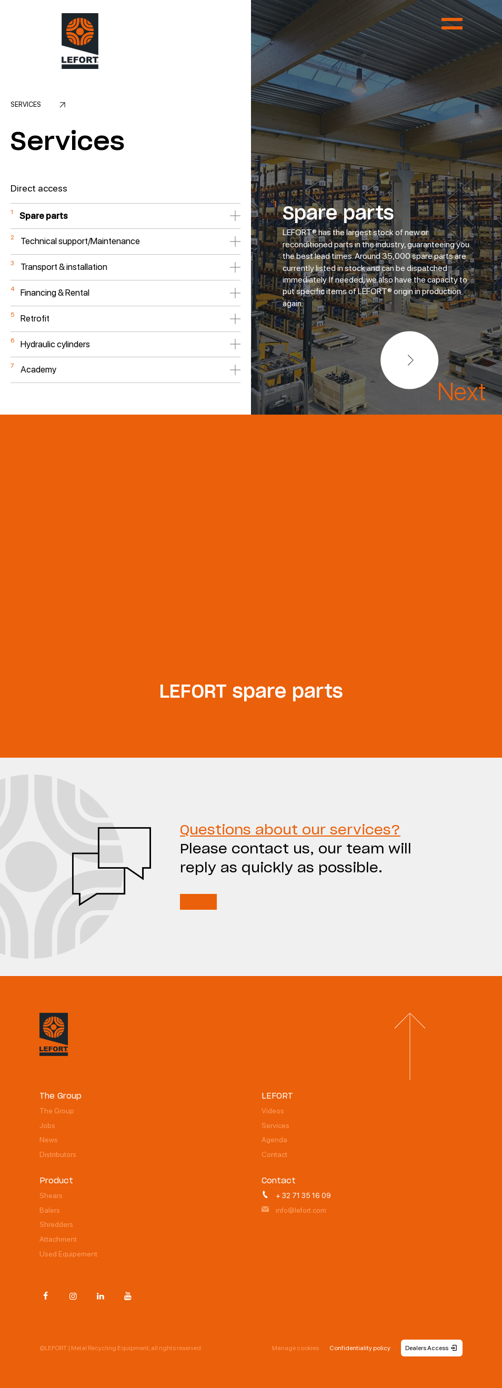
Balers (49, 1210)
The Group (56, 1111)
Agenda (274, 1139)
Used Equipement (68, 1254)
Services (275, 1125)
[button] (409, 360)
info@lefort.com (294, 1210)
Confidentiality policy (359, 1348)
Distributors (57, 1154)
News (48, 1139)
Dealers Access (431, 1348)
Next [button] (461, 391)
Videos (273, 1111)
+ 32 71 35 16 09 (296, 1195)
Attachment (58, 1239)
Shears (51, 1195)
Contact (274, 1154)
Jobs (47, 1125)
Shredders (56, 1224)
